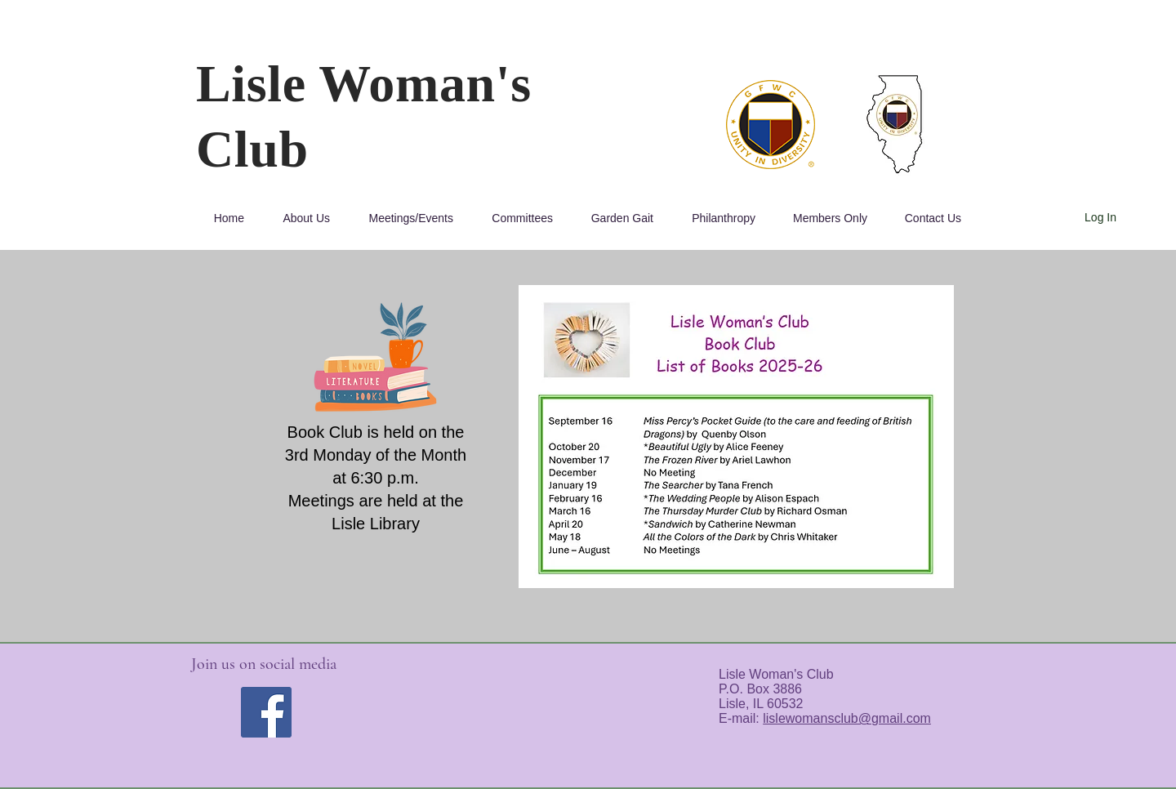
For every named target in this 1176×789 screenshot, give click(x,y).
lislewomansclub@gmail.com (847, 718)
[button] (299, 218)
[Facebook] (266, 712)
